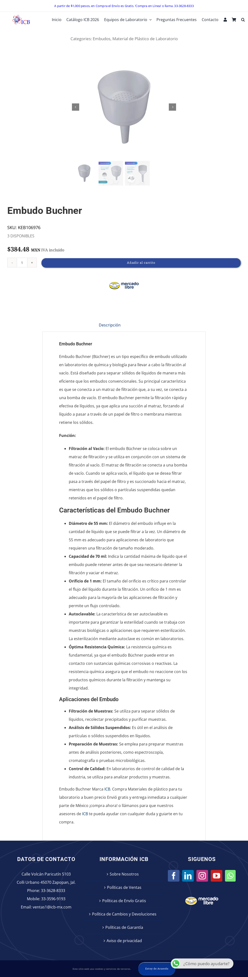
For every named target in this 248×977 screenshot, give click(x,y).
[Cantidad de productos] (22, 262)
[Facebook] (173, 876)
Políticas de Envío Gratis (124, 900)
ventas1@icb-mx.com (52, 907)
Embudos (101, 38)
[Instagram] (202, 876)
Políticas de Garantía (124, 927)
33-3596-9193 (53, 898)
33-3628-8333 (53, 890)
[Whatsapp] (230, 876)
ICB (107, 789)
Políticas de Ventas (124, 887)
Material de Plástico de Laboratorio (145, 38)
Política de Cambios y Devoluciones (124, 914)
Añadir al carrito (141, 262)
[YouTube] (216, 876)
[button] (243, 19)
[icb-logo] (21, 16)
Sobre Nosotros (124, 874)
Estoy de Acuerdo (156, 968)
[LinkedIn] (188, 876)
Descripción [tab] (110, 325)
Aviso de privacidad (124, 940)
